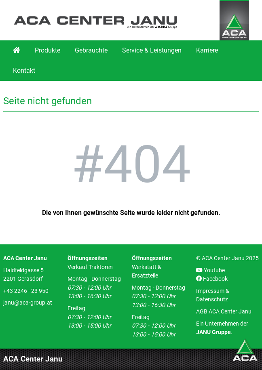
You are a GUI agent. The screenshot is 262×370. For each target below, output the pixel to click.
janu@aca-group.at (27, 302)
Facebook (212, 278)
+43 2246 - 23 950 (26, 291)
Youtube (210, 270)
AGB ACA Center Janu (223, 311)
